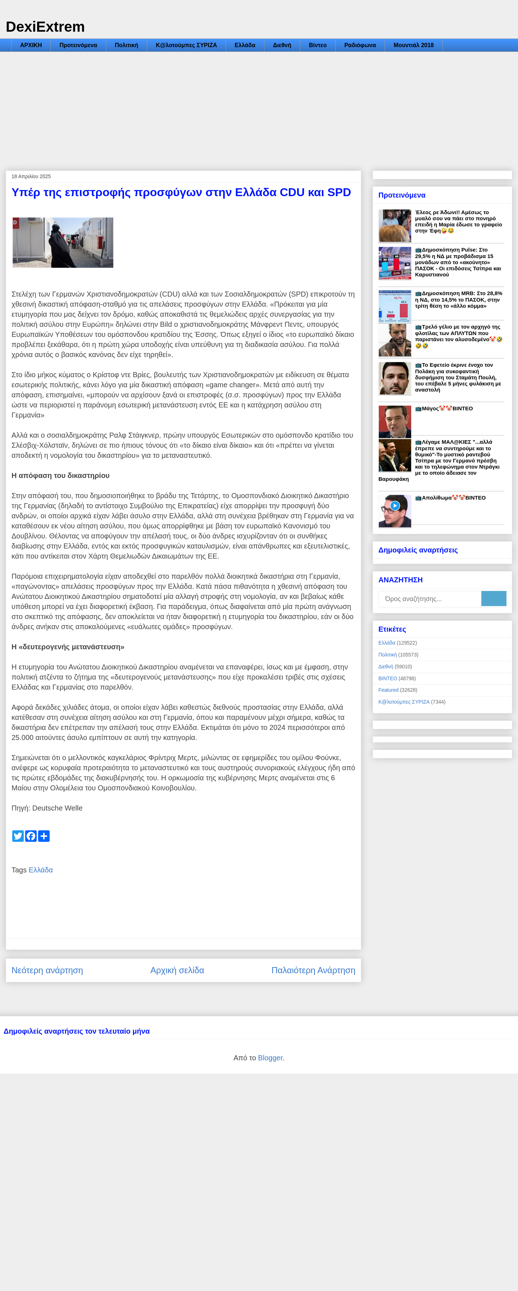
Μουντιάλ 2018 (414, 45)
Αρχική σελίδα (177, 970)
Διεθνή (282, 45)
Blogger (270, 1058)
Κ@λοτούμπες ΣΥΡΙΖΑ (186, 45)
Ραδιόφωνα (360, 45)
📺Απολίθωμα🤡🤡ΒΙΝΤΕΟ (450, 498)
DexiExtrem (45, 27)
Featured (388, 690)
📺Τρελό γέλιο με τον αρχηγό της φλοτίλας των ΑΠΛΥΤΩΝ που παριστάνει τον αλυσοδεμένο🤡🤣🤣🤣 (459, 336)
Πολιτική (126, 45)
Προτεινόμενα (78, 45)
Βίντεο (318, 45)
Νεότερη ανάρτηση (47, 970)
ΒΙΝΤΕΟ (387, 678)
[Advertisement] (259, 105)
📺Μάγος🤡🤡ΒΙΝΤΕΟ (444, 408)
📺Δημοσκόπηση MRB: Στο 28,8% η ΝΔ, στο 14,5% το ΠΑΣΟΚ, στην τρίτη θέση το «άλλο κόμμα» (459, 299)
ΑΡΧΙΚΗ (31, 45)
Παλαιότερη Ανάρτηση (313, 970)
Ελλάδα (245, 45)
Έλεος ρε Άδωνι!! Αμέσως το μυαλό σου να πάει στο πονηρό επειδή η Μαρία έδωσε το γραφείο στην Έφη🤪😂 (458, 221)
